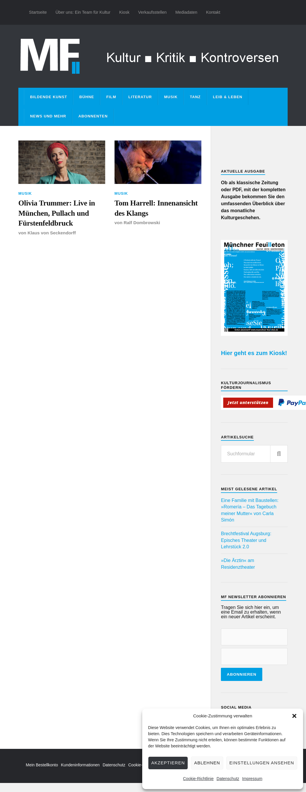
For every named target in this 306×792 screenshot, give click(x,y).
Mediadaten (186, 12)
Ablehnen (207, 762)
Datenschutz (228, 778)
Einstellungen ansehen (261, 762)
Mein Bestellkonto (42, 765)
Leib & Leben (227, 97)
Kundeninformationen (80, 765)
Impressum (252, 778)
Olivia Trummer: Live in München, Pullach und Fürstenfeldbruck (56, 213)
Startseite (38, 12)
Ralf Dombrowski (142, 222)
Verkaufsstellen (152, 12)
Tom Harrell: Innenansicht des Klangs (156, 208)
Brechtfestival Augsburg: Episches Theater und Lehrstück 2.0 (246, 540)
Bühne (86, 97)
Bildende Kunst (48, 97)
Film (111, 97)
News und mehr (48, 116)
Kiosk (124, 12)
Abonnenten (93, 116)
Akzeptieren (168, 762)
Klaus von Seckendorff (51, 232)
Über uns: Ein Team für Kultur (82, 12)
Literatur (140, 97)
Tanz (195, 97)
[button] (294, 716)
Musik (170, 97)
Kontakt (213, 12)
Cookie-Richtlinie (198, 778)
